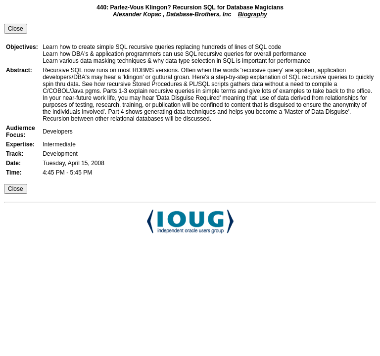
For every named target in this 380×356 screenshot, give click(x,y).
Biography (252, 14)
